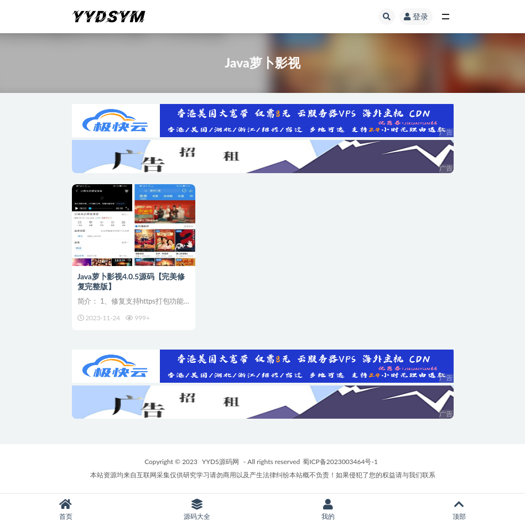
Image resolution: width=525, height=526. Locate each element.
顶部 (459, 509)
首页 (65, 509)
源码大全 (196, 509)
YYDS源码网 (220, 461)
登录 (416, 16)
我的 (328, 509)
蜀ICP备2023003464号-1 (340, 461)
